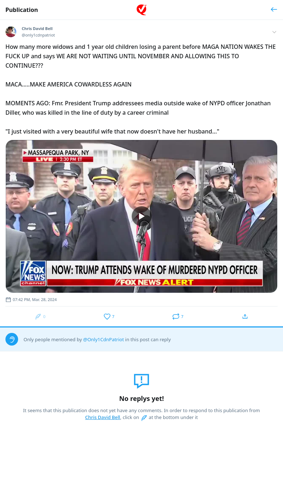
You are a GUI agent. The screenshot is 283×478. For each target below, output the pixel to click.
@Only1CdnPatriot (103, 339)
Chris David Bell (102, 417)
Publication (21, 10)
